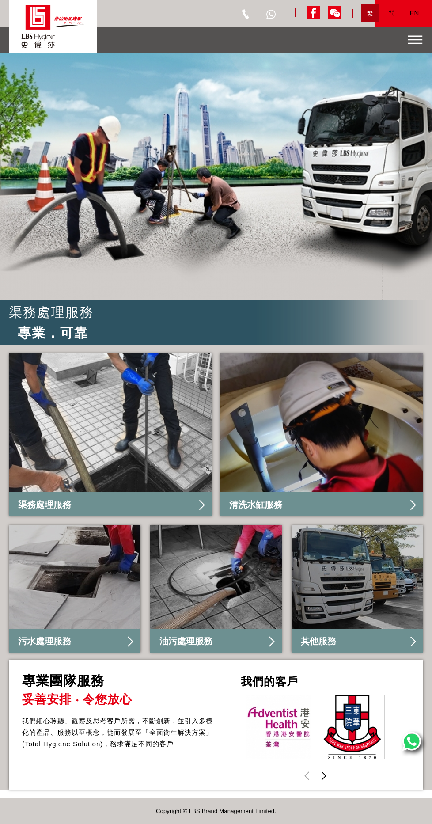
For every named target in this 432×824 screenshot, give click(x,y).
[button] (324, 775)
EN (414, 13)
